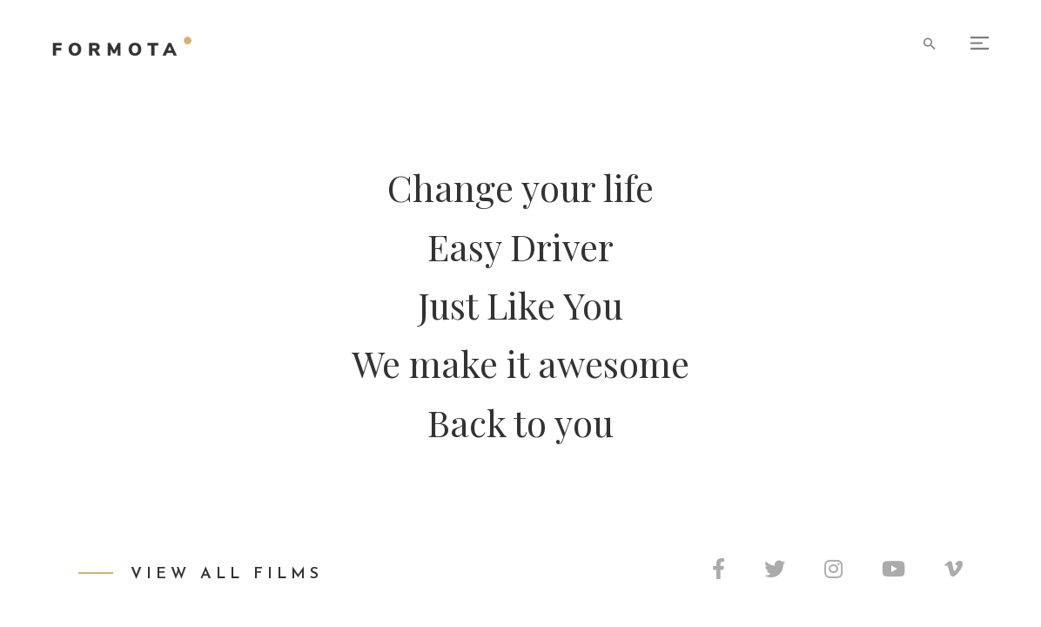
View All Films (227, 574)
